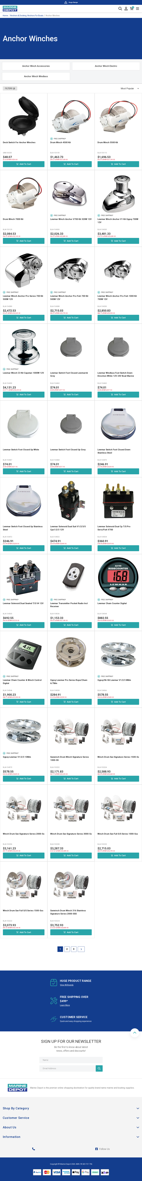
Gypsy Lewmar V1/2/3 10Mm (17, 757)
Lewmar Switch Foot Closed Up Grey (68, 449)
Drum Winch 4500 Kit (60, 142)
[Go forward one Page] (81, 949)
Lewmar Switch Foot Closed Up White (21, 449)
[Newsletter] (99, 1068)
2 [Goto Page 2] (67, 949)
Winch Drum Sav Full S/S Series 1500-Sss (23, 910)
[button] (134, 1032)
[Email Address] (71, 1068)
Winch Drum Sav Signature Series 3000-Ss (71, 834)
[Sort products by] (129, 88)
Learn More (65, 1005)
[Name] (71, 1060)
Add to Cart (23, 164)
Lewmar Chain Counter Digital (112, 603)
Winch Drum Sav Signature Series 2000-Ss (23, 834)
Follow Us (102, 1149)
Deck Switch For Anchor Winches (19, 142)
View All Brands (66, 985)
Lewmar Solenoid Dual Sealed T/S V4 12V (23, 603)
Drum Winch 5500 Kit (108, 142)
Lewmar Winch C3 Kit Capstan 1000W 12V (23, 373)
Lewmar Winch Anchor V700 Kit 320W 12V (71, 219)
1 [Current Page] (60, 949)
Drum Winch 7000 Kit (13, 219)
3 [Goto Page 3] (73, 949)
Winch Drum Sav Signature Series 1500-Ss (118, 757)
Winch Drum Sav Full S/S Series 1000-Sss (118, 834)
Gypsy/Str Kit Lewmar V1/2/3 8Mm (114, 680)
